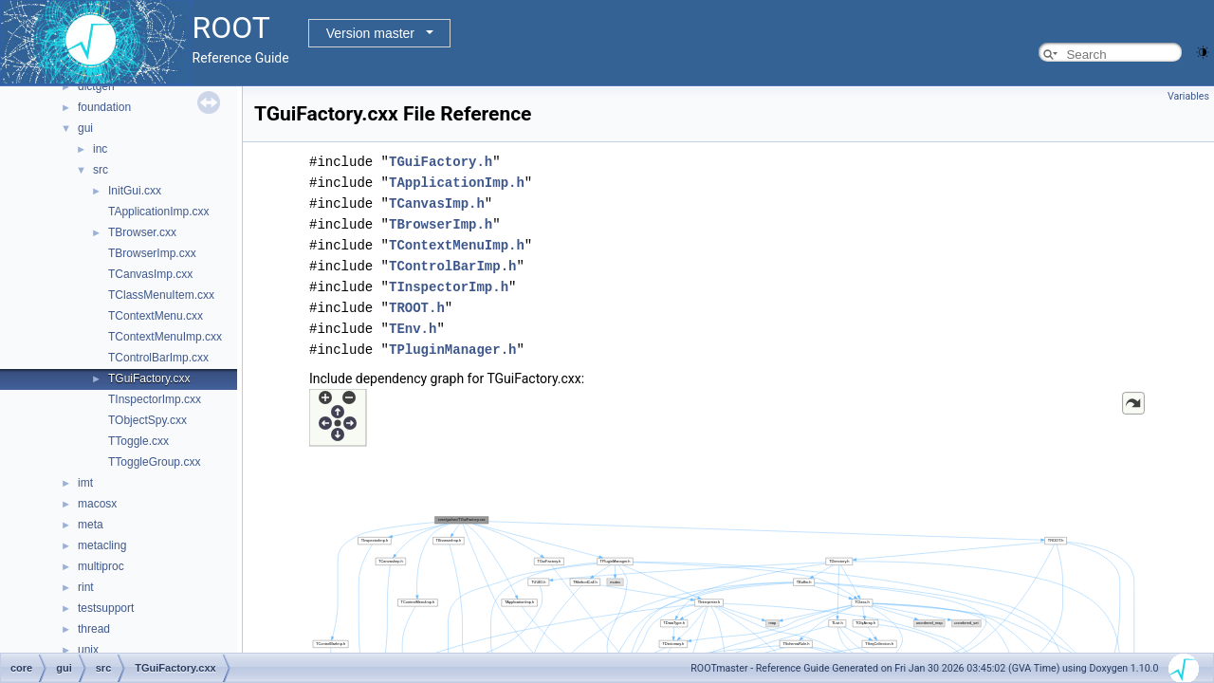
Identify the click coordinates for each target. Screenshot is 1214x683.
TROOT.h (417, 308)
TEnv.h (412, 329)
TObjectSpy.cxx (147, 420)
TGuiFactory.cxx (149, 378)
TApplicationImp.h (456, 183)
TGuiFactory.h (440, 162)
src (100, 169)
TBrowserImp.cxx (152, 253)
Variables (1188, 96)
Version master (370, 33)
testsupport (106, 608)
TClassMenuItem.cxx (161, 295)
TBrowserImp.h (440, 224)
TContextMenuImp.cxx (165, 336)
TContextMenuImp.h (456, 245)
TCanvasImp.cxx (150, 274)
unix (88, 649)
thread (94, 629)
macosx (97, 503)
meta (90, 524)
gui (85, 128)
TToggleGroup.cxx (154, 462)
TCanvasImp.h (437, 203)
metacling (102, 545)
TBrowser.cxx (142, 232)
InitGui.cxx (134, 190)
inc (100, 149)
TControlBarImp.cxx (158, 357)
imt (85, 482)
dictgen (96, 86)
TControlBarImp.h (452, 266)
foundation (104, 107)
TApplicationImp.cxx (158, 211)
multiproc (101, 566)
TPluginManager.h (452, 350)
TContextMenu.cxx (155, 316)
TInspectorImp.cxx (154, 399)
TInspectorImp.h (448, 287)
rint (86, 587)
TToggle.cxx (138, 441)
